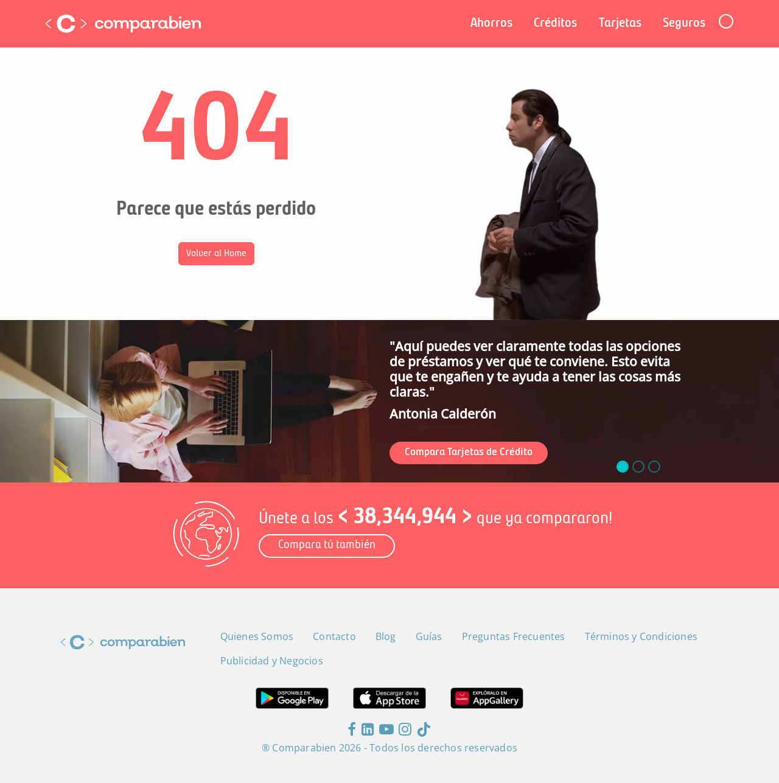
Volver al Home (216, 254)
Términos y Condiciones (641, 636)
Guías (429, 636)
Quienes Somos (257, 636)
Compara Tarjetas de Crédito (469, 452)
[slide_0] (623, 467)
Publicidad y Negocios (271, 660)
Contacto (334, 636)
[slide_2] (654, 467)
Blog (386, 636)
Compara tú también (327, 545)
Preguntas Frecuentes (513, 636)
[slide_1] (638, 467)
